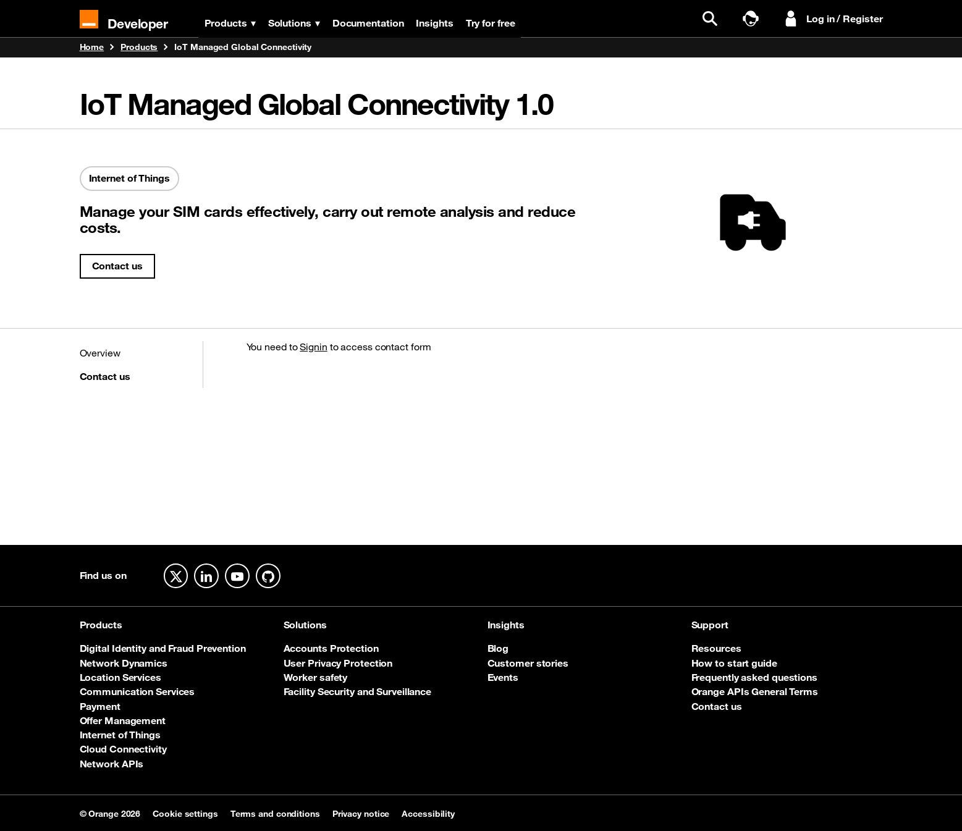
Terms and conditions (275, 814)
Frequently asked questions (754, 677)
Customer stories (527, 663)
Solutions (294, 23)
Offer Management (123, 720)
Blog (498, 648)
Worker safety (316, 677)
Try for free (490, 23)
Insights (435, 23)
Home (92, 48)
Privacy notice (361, 814)
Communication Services (137, 691)
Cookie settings (185, 814)
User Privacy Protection (338, 663)
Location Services (120, 677)
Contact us (117, 265)
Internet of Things (120, 734)
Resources (716, 648)
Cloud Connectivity (123, 748)
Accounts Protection (331, 648)
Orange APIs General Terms (755, 691)
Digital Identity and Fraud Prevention (163, 648)
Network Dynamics (123, 663)
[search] (713, 19)
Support (709, 624)
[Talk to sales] (753, 19)
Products (230, 23)
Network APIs (112, 763)
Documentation (368, 23)
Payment (100, 706)
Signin (313, 346)
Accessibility (428, 814)
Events (502, 677)
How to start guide (734, 663)
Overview (100, 353)
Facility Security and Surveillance (358, 691)
